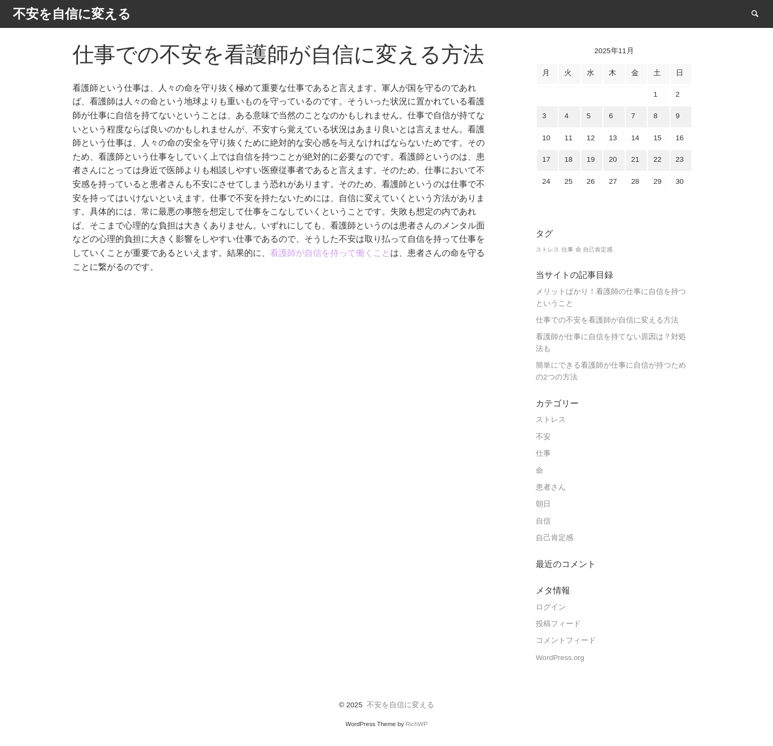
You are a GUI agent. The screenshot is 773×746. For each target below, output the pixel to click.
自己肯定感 (554, 538)
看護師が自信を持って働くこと (330, 252)
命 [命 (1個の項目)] (578, 249)
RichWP (417, 724)
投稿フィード (558, 624)
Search (760, 13)
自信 (543, 521)
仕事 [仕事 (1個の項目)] (567, 249)
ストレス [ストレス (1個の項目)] (547, 249)
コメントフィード (566, 640)
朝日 (543, 504)
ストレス (551, 419)
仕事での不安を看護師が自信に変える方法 (607, 320)
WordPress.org (560, 658)
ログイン (551, 607)
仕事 (543, 453)
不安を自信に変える (400, 705)
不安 (543, 437)
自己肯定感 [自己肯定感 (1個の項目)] (597, 249)
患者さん (551, 487)
